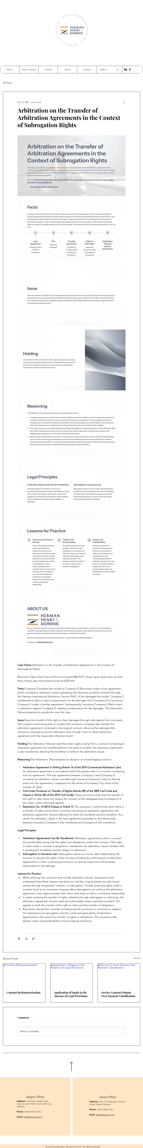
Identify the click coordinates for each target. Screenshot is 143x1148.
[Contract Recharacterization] (24, 975)
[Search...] (105, 69)
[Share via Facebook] (19, 938)
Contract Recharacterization (23, 992)
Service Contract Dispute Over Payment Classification (118, 994)
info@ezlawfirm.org (32, 1117)
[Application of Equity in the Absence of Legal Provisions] (71, 975)
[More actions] (123, 102)
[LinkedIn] (125, 69)
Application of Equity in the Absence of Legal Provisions (71, 994)
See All (137, 958)
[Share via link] (33, 938)
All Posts (7, 82)
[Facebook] (129, 69)
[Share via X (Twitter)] (26, 938)
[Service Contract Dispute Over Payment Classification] (119, 975)
